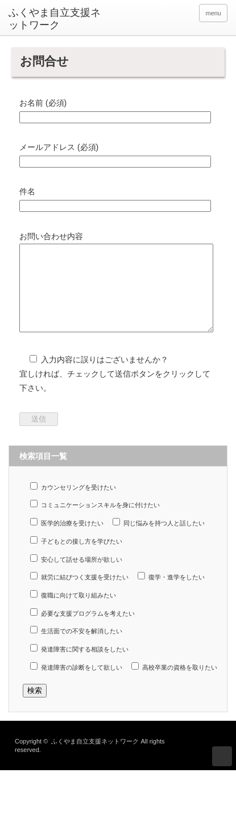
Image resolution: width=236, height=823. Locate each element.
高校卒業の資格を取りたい (174, 683)
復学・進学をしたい (171, 593)
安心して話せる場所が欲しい (76, 575)
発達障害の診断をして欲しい (76, 683)
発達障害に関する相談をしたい (79, 665)
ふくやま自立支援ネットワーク (55, 19)
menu (213, 13)
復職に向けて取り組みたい (73, 611)
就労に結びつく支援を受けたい (79, 593)
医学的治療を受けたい (66, 539)
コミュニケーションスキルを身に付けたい (95, 521)
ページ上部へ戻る (222, 773)
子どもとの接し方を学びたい (76, 557)
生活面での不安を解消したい (76, 647)
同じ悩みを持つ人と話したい (159, 539)
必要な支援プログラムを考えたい (82, 629)
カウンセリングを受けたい (73, 503)
